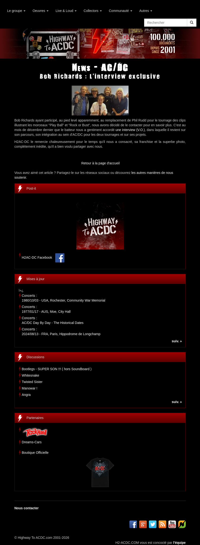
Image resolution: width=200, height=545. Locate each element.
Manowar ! (29, 388)
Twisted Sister (32, 382)
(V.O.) (140, 130)
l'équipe (179, 543)
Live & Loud (66, 11)
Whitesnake (30, 375)
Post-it (31, 188)
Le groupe (16, 11)
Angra (26, 395)
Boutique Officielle (35, 452)
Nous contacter (27, 508)
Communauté (120, 11)
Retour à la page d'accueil (100, 163)
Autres (145, 11)
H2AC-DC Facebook (37, 258)
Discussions (35, 357)
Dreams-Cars (32, 442)
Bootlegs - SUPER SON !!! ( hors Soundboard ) (57, 369)
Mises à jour (35, 279)
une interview (126, 130)
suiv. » (177, 341)
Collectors (93, 11)
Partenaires (35, 418)
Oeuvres (41, 11)
